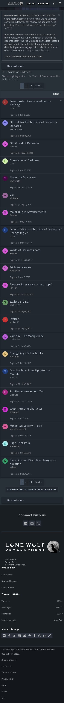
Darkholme (15, 339)
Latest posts (7, 574)
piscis (12, 236)
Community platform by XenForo (28, 649)
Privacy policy (8, 678)
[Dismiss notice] (58, 15)
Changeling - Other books (26, 353)
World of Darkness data (25, 250)
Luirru (12, 163)
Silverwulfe (15, 180)
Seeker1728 (15, 304)
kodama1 (14, 356)
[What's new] (53, 3)
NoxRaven (15, 270)
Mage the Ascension (23, 177)
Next (37, 85)
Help (4, 685)
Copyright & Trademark (15, 564)
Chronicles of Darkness (25, 160)
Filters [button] (56, 93)
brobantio (14, 411)
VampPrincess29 (18, 429)
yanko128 (14, 322)
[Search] (60, 3)
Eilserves (14, 394)
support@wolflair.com (37, 50)
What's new (8, 567)
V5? (12, 194)
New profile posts (10, 581)
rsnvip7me (57, 620)
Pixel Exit (15, 653)
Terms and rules (9, 672)
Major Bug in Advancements (28, 212)
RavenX (13, 146)
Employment (10, 559)
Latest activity (8, 587)
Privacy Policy (11, 562)
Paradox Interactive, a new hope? (31, 284)
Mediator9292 (16, 129)
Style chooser (9, 660)
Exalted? (15, 319)
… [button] (26, 85)
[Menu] (4, 3)
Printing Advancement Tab (27, 391)
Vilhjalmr (14, 198)
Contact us (6, 666)
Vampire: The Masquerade (27, 336)
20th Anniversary (21, 267)
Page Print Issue (20, 443)
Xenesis (13, 377)
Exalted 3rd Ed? (19, 301)
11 (31, 85)
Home (4, 691)
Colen (12, 108)
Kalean (13, 467)
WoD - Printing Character (26, 408)
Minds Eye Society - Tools (26, 425)
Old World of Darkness (24, 143)
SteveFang (15, 446)
